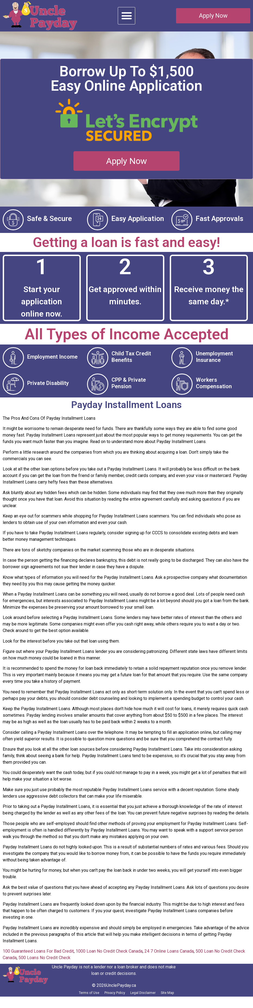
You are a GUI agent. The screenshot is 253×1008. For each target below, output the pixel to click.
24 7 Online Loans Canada (169, 959)
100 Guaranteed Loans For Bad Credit (38, 959)
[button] (126, 15)
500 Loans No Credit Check (44, 966)
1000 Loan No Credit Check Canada (109, 959)
